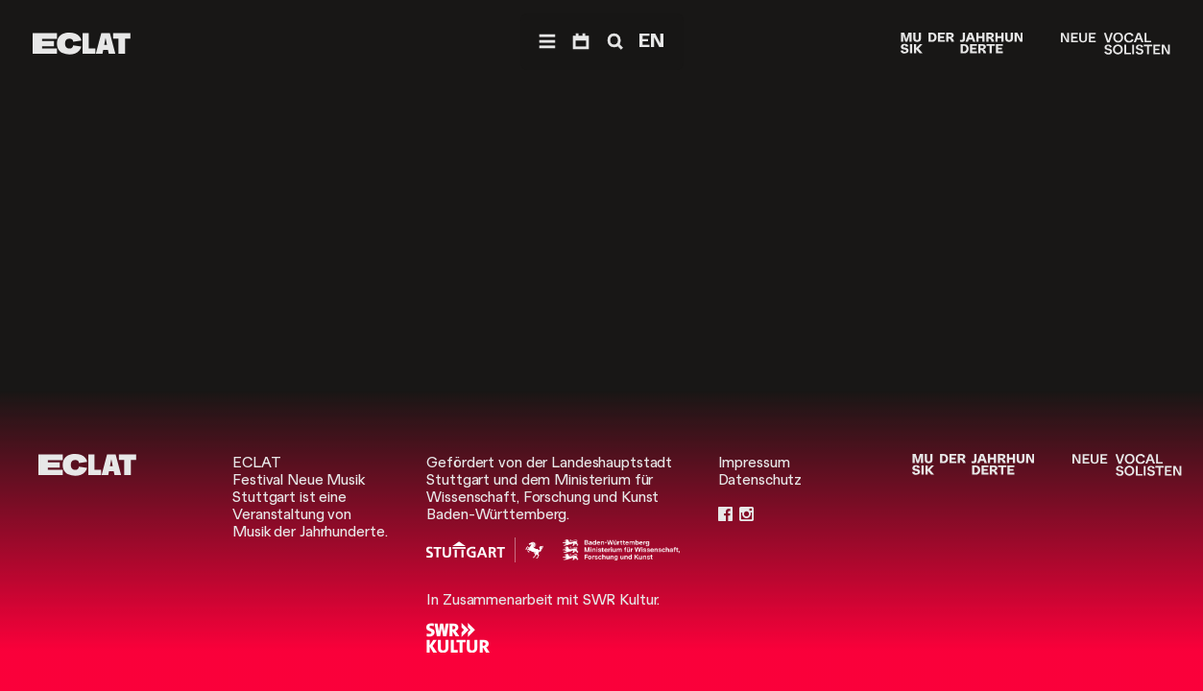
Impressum (754, 462)
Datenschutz (760, 479)
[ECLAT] (82, 44)
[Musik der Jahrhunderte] (962, 44)
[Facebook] (725, 514)
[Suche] (613, 41)
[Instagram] (746, 514)
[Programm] (581, 41)
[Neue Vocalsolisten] (1115, 44)
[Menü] (547, 41)
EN (651, 41)
